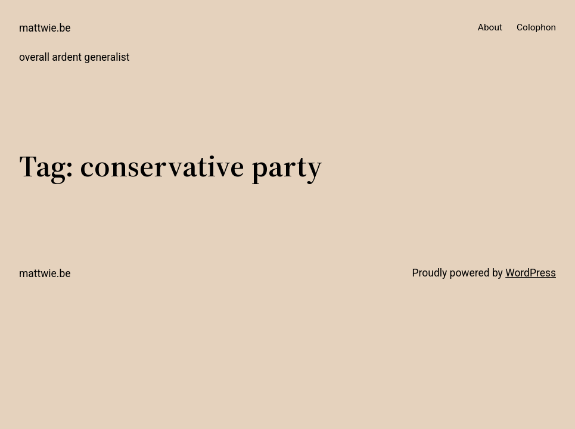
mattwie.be (45, 28)
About (490, 27)
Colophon (536, 27)
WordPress (530, 273)
